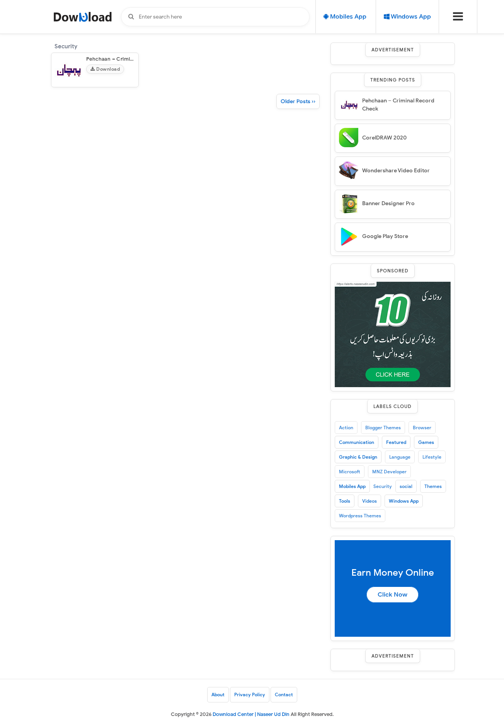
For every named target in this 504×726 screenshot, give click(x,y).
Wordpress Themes (360, 516)
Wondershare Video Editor (396, 170)
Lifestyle (431, 457)
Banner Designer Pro (388, 203)
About (218, 694)
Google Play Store (385, 236)
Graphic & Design (358, 457)
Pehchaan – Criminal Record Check (130, 59)
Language (399, 457)
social (406, 486)
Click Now (392, 594)
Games (426, 442)
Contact (284, 694)
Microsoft (349, 471)
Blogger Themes (383, 427)
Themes (433, 486)
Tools (344, 501)
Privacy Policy (249, 694)
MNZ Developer (389, 471)
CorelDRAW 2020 (384, 137)
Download (105, 69)
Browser (422, 427)
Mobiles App (352, 486)
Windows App (404, 501)
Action (346, 427)
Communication (356, 442)
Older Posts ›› (298, 101)
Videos (369, 501)
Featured (396, 442)
